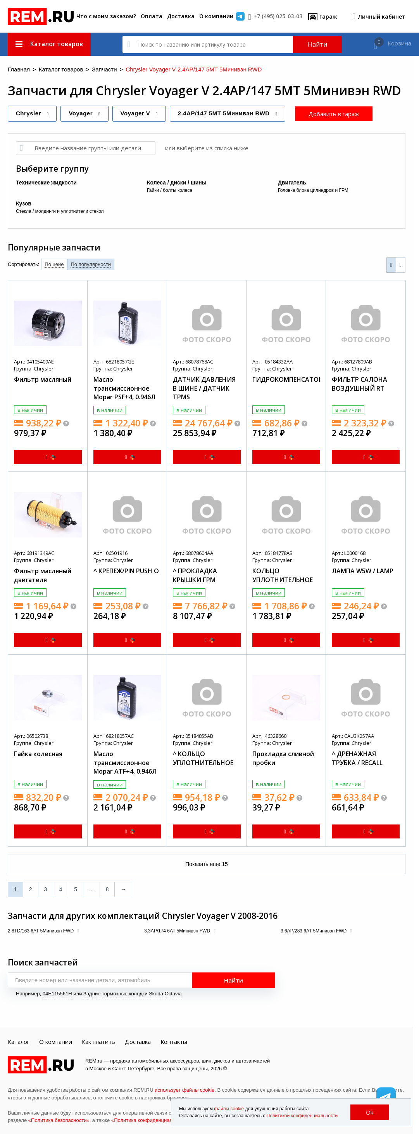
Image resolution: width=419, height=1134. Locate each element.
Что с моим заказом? (106, 16)
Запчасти (104, 69)
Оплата (151, 16)
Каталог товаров (61, 69)
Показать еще (206, 864)
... (91, 889)
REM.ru (93, 1061)
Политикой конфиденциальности (302, 1115)
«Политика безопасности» (59, 1120)
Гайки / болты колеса (169, 190)
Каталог (18, 1042)
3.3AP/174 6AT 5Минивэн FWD (177, 931)
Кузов (23, 203)
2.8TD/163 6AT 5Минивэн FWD (41, 931)
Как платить (98, 1042)
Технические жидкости (46, 182)
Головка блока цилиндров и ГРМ (313, 190)
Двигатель (292, 182)
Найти (317, 44)
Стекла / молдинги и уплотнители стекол (60, 211)
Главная (19, 69)
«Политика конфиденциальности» (151, 1120)
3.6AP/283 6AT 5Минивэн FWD (314, 931)
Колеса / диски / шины (177, 182)
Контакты (173, 1042)
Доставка (181, 16)
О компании (216, 16)
